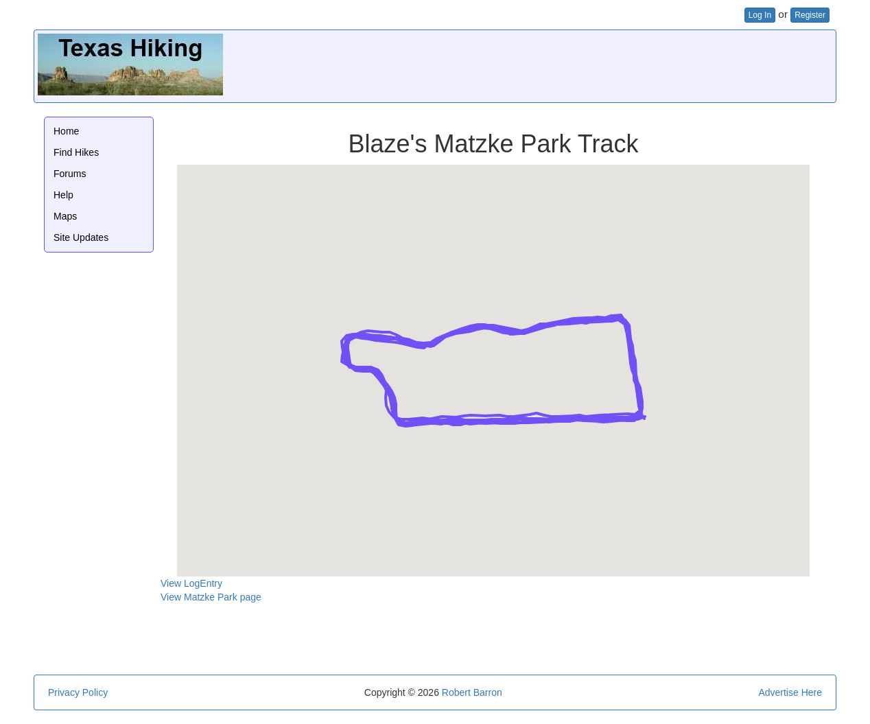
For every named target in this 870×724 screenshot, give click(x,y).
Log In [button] (760, 15)
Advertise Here (790, 692)
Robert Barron (472, 692)
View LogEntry (191, 583)
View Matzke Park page (211, 597)
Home (66, 131)
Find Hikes (76, 152)
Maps (65, 216)
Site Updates (81, 237)
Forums (70, 173)
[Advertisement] (582, 64)
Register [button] (810, 15)
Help (63, 194)
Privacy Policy (78, 692)
